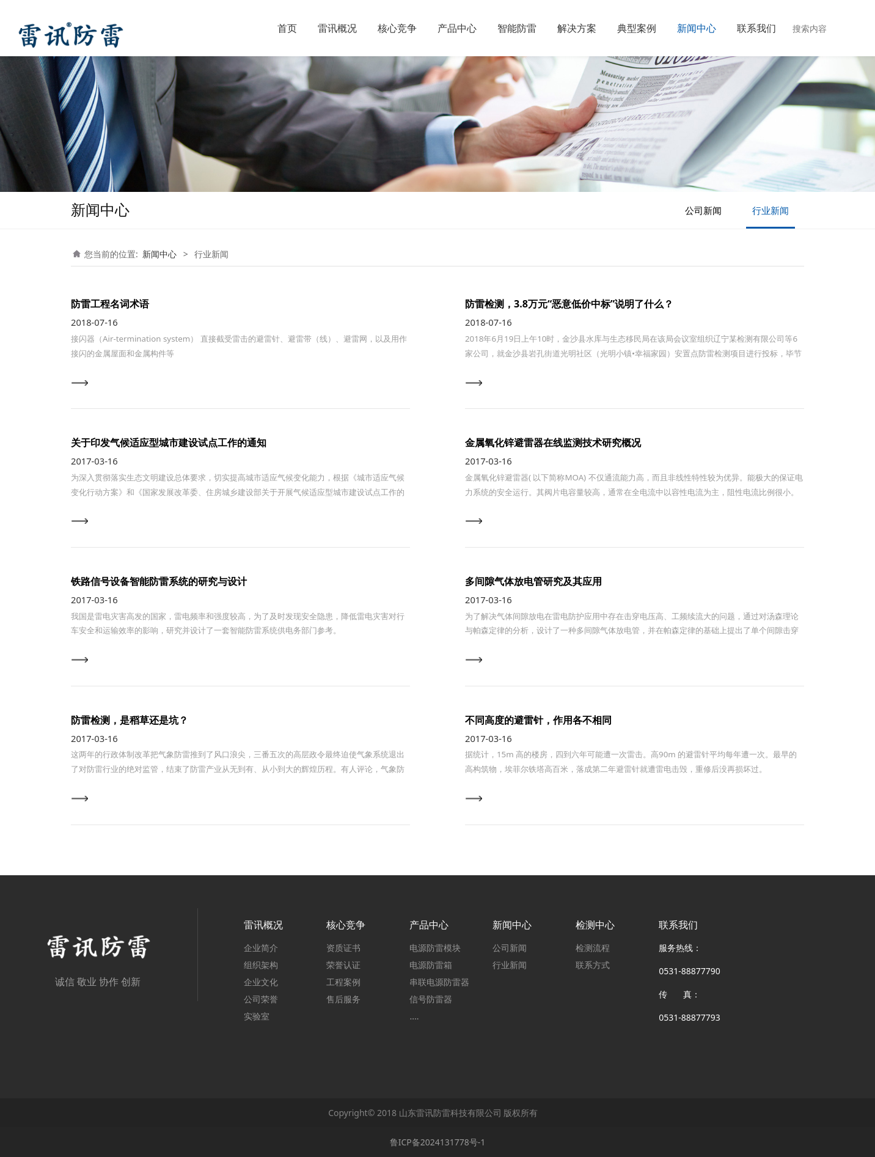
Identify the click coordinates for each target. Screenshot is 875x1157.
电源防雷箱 (430, 965)
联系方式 (593, 965)
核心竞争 (397, 28)
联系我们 (756, 28)
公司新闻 (703, 210)
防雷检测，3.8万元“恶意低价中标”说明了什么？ (569, 303)
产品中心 (457, 28)
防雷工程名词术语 (110, 303)
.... (414, 1016)
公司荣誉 (261, 999)
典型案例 (636, 28)
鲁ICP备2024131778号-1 (438, 1142)
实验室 (256, 1016)
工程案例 (343, 982)
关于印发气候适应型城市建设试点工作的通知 (168, 442)
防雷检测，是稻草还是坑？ (129, 720)
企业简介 (261, 947)
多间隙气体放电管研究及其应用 (533, 581)
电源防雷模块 (435, 947)
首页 (287, 28)
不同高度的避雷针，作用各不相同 (538, 720)
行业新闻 (770, 210)
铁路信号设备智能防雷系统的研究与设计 (159, 581)
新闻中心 (696, 28)
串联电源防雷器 (439, 982)
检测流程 (593, 947)
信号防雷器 (430, 999)
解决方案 (576, 28)
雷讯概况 (337, 28)
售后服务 (343, 999)
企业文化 (261, 982)
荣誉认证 (343, 965)
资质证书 (343, 947)
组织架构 (261, 965)
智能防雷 (516, 28)
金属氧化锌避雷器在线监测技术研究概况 (553, 442)
